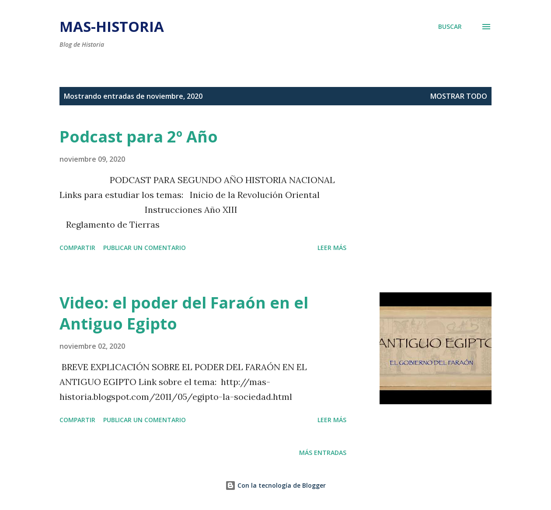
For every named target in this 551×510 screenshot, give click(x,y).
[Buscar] (450, 26)
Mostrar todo (458, 96)
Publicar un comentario (144, 247)
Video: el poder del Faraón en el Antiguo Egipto (183, 313)
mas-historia (111, 26)
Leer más (331, 247)
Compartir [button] (77, 247)
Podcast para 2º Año (138, 136)
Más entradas (322, 452)
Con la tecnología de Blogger (275, 485)
